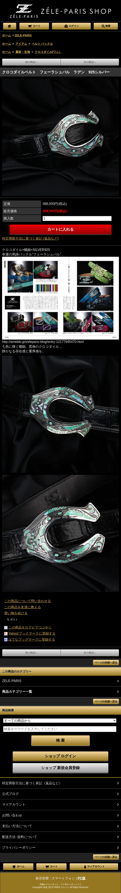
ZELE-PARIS (23, 35)
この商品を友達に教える (22, 607)
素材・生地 (22, 52)
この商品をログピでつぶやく (30, 627)
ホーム (6, 35)
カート (34, 26)
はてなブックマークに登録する (31, 639)
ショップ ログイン (60, 756)
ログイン (71, 26)
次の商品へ (90, 62)
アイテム (21, 43)
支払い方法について (17, 826)
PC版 (82, 878)
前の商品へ (31, 62)
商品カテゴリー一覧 (17, 691)
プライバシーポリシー (18, 847)
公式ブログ (10, 794)
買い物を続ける (16, 613)
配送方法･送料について (19, 837)
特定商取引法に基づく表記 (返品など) (30, 238)
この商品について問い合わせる (27, 601)
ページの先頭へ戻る (106, 662)
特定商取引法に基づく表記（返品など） (32, 783)
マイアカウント (13, 804)
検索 (105, 26)
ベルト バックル (42, 43)
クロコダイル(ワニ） (48, 52)
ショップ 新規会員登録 (60, 768)
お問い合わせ (12, 815)
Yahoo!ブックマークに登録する (31, 633)
